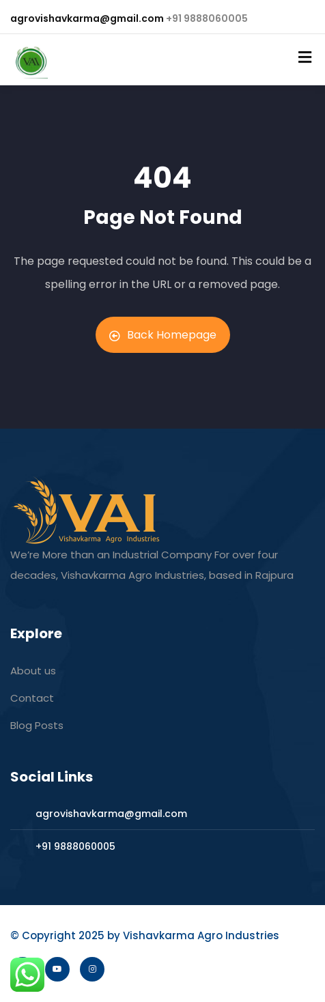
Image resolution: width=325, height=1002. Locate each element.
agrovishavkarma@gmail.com (87, 18)
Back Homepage (162, 335)
